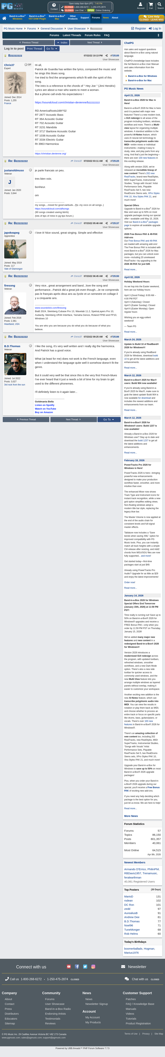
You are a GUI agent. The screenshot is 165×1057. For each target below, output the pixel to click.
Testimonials (52, 1018)
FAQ (106, 35)
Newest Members (134, 862)
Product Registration (138, 1023)
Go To (52, 48)
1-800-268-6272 (81, 7)
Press (8, 1008)
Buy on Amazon (44, 412)
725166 (115, 337)
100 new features (147, 158)
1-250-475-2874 (98, 7)
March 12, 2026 (132, 375)
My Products (93, 1022)
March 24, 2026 (132, 339)
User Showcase (77, 28)
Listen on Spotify (44, 405)
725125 (115, 161)
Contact (9, 1003)
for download (144, 398)
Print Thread (34, 48)
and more (145, 556)
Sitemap (10, 1023)
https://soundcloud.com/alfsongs (52, 208)
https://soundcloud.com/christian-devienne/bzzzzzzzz (67, 102)
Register (138, 28)
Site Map (159, 1033)
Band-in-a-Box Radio (58, 1008)
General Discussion (52, 28)
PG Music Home (13, 28)
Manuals (131, 1008)
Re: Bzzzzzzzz (18, 161)
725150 (115, 276)
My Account (93, 1017)
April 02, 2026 (132, 277)
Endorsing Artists (55, 1013)
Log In (154, 28)
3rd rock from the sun (14, 384)
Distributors (12, 1013)
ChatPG (129, 42)
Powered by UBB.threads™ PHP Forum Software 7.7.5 (82, 1048)
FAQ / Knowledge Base (140, 1003)
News (89, 999)
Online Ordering (103, 10)
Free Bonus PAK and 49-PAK (143, 241)
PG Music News (133, 88)
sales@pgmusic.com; (32, 1037)
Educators (11, 1018)
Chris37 (76, 161)
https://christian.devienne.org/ (50, 153)
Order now (129, 582)
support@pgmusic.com (54, 1037)
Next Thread (95, 42)
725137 (115, 223)
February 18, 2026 (134, 460)
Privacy (146, 1033)
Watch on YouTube (45, 408)
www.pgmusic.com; (11, 1037)
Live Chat (79, 10)
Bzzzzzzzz (15, 55)
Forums (31, 28)
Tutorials (131, 1018)
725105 (115, 55)
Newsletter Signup (97, 1003)
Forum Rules (93, 35)
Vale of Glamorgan (13, 269)
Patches (131, 999)
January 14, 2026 (133, 595)
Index (62, 42)
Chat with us (140, 979)
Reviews (50, 1023)
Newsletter (137, 967)
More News (131, 816)
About (8, 999)
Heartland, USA (11, 324)
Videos (130, 1013)
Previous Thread (28, 42)
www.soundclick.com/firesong (50, 307)
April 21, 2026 (132, 95)
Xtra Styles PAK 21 (142, 196)
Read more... (130, 269)
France (7, 103)
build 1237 (143, 440)
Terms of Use (131, 1033)
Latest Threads (72, 35)
